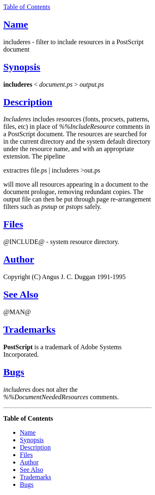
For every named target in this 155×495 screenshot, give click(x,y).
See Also (20, 294)
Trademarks (29, 329)
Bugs (13, 372)
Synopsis (21, 67)
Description (27, 102)
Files (13, 224)
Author (18, 259)
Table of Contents (26, 6)
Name (15, 24)
